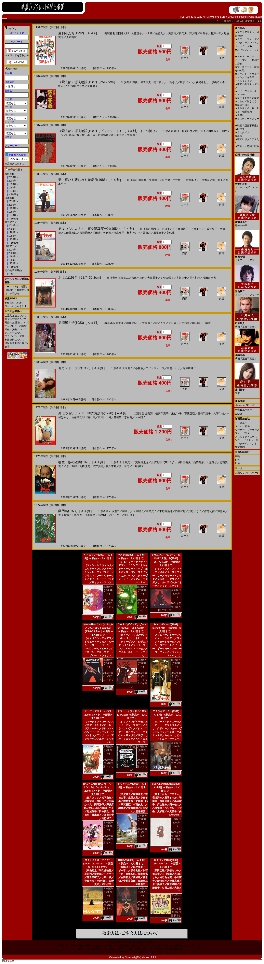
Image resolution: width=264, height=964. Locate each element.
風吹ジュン (186, 82)
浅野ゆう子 (194, 511)
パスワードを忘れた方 (17, 55)
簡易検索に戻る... (14, 163)
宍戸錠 (193, 33)
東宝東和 (240, 447)
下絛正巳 (196, 228)
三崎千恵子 (210, 228)
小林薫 (139, 368)
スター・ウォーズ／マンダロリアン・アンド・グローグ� (247, 43)
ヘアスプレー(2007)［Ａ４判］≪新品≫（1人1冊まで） (98, 558)
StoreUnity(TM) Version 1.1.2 (140, 957)
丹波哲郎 (156, 462)
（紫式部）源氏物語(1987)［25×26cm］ (87, 82)
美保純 (170, 232)
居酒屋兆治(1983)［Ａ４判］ (79, 323)
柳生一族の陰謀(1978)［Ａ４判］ (82, 462)
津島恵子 (119, 232)
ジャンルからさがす (16, 306)
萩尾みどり (202, 82)
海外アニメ (11, 222)
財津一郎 (216, 33)
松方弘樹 (98, 466)
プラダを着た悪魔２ (247, 98)
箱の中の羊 (242, 104)
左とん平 (160, 323)
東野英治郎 (165, 511)
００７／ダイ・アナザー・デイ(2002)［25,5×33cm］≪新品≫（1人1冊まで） (132, 628)
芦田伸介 (169, 462)
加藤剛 (142, 180)
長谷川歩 (194, 277)
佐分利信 (209, 511)
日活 (237, 463)
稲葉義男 (90, 515)
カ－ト (220, 21)
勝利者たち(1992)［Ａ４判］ (79, 33)
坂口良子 (129, 515)
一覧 (10, 273)
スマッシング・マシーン (247, 185)
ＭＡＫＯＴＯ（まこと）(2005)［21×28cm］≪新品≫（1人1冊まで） (98, 863)
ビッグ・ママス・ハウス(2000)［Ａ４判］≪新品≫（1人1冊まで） (98, 715)
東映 (237, 456)
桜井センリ (133, 232)
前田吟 (97, 232)
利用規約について (14, 339)
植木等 (206, 180)
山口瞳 (196, 323)
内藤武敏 (180, 511)
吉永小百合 (138, 277)
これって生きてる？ (247, 101)
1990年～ (13, 184)
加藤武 (221, 511)
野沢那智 (63, 86)
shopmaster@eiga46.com (248, 16)
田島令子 (172, 82)
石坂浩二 (123, 277)
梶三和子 (159, 82)
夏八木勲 (111, 466)
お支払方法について (16, 319)
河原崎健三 (189, 368)
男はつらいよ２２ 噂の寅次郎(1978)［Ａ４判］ (93, 413)
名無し (240, 115)
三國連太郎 (122, 33)
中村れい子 (173, 368)
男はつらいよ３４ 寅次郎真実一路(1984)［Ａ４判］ (97, 228)
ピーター (116, 515)
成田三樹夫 (184, 462)
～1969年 (13, 194)
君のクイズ (242, 132)
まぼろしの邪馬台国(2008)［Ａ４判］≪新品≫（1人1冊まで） (166, 787)
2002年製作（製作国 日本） (176, 912)
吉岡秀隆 (84, 232)
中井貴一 (178, 180)
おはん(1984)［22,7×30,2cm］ (80, 277)
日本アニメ (11, 246)
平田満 (172, 323)
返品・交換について (16, 329)
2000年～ (13, 180)
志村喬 (128, 417)
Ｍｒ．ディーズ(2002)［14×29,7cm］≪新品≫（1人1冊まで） (165, 628)
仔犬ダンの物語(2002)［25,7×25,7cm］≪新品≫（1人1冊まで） (165, 863)
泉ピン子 (176, 413)
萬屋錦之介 (141, 462)
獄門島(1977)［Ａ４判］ (76, 511)
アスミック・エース (246, 436)
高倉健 (119, 323)
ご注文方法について (16, 315)
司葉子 (204, 33)
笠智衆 (107, 232)
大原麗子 (136, 33)
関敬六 (147, 232)
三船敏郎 (137, 466)
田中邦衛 (184, 323)
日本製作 (9, 198)
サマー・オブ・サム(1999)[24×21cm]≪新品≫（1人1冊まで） (132, 715)
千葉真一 (127, 462)
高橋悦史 (84, 466)
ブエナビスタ (242, 433)
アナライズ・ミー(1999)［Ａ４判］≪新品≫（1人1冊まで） (166, 715)
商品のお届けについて (17, 322)
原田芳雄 (71, 466)
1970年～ (13, 191)
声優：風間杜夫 (141, 82)
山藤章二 (208, 323)
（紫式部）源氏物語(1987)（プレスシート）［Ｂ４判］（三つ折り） (108, 131)
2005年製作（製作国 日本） (108, 905)
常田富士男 (78, 86)
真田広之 (124, 466)
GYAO (238, 414)
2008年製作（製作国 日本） (176, 836)
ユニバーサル (242, 426)
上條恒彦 (76, 515)
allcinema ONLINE (245, 405)
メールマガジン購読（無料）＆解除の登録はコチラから (17, 290)
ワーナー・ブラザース (247, 429)
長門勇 (183, 33)
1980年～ (13, 187)
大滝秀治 (171, 33)
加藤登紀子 (132, 323)
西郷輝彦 (198, 462)
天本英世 (71, 37)
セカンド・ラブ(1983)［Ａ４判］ (82, 368)
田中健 (166, 180)
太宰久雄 (218, 413)
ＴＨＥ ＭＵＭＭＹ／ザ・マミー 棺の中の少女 (247, 60)
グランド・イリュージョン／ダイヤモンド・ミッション (247, 77)
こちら (147, 952)
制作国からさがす (14, 302)
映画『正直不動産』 (247, 125)
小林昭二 (103, 515)
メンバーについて (14, 332)
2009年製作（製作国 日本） (108, 839)
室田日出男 (104, 417)
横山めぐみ (218, 82)
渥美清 (155, 228)
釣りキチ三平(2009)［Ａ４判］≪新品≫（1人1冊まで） (132, 787)
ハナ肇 (149, 33)
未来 (238, 135)
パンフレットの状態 (16, 326)
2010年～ (13, 177)
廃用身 (240, 129)
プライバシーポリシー (17, 336)
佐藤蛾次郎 (70, 232)
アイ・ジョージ (155, 368)
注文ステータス (253, 21)
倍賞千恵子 (168, 228)
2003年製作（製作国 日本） (142, 905)
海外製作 (9, 173)
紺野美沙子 (192, 180)
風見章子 (158, 232)
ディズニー (241, 422)
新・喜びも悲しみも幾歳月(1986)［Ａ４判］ (90, 180)
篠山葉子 (217, 180)
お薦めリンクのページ (247, 472)
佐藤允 (159, 33)
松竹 (237, 459)
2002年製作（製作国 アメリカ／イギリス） (137, 680)
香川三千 (181, 277)
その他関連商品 (13, 270)
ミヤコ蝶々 (167, 277)
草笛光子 (151, 511)
